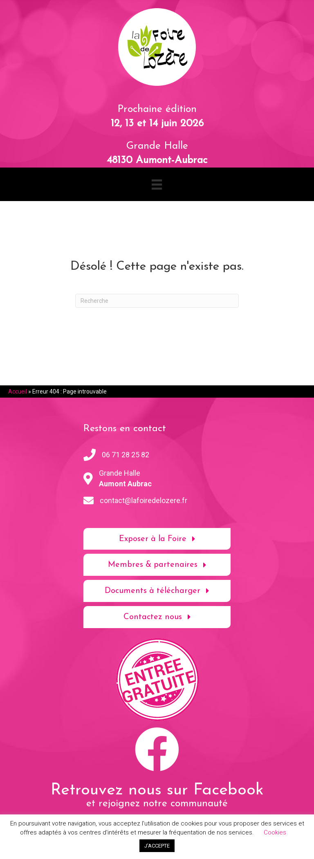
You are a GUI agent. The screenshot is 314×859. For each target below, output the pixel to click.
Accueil (17, 391)
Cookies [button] (275, 832)
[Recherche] (157, 301)
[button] (157, 539)
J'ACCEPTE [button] (157, 846)
